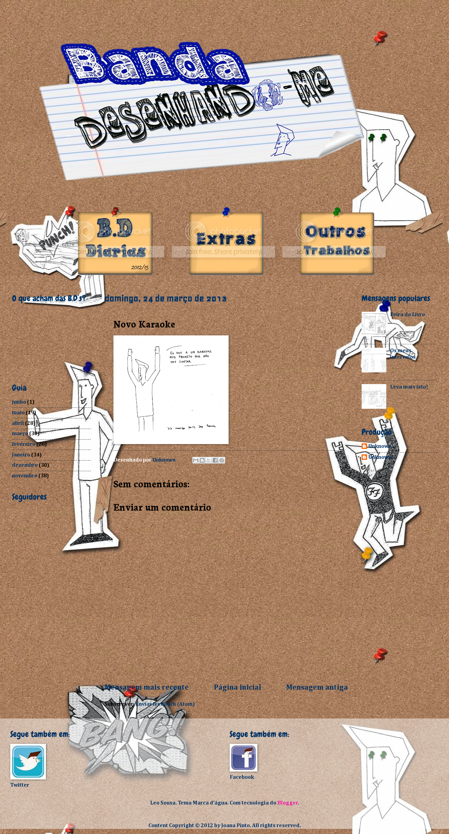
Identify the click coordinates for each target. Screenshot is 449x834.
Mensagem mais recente (147, 687)
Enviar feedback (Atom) (165, 704)
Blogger (287, 803)
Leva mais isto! (409, 387)
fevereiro (23, 444)
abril (18, 423)
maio (18, 412)
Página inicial (237, 687)
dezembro (25, 465)
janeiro (21, 454)
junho (19, 402)
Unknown (379, 446)
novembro (24, 475)
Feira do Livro (407, 314)
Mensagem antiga (317, 687)
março (20, 433)
